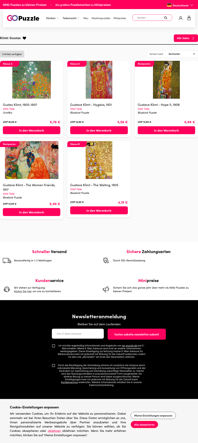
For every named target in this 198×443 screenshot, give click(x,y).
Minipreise (119, 18)
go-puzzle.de (129, 345)
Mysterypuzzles (101, 18)
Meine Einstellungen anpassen (153, 415)
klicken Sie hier (23, 291)
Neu (85, 18)
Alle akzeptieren (144, 424)
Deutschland (180, 5)
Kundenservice (69, 382)
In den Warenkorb (31, 130)
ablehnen (54, 431)
